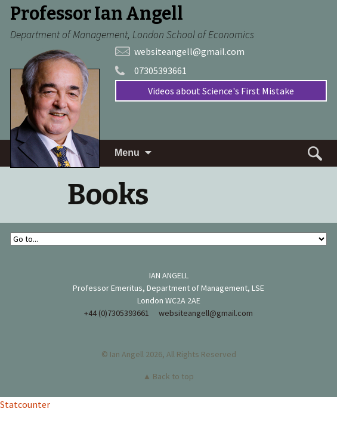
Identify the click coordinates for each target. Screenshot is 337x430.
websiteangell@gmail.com (189, 51)
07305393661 (160, 70)
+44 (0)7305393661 (116, 313)
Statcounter (25, 404)
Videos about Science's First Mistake (221, 91)
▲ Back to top (168, 376)
